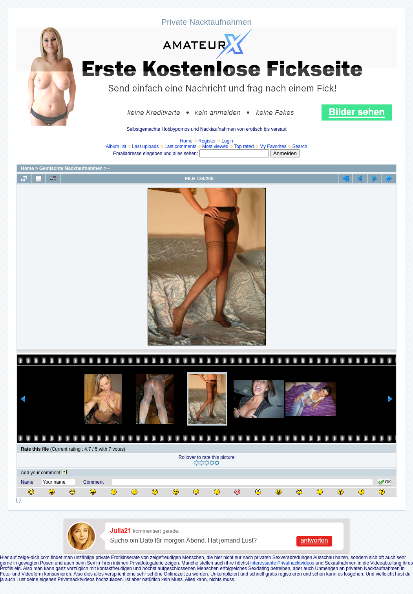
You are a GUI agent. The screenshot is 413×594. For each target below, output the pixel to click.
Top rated (244, 146)
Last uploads (145, 146)
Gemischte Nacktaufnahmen (70, 168)
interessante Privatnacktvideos (282, 563)
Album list (116, 146)
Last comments (180, 146)
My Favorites (273, 146)
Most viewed (215, 146)
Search (299, 146)
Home (186, 141)
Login (227, 141)
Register (207, 141)
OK (384, 482)
